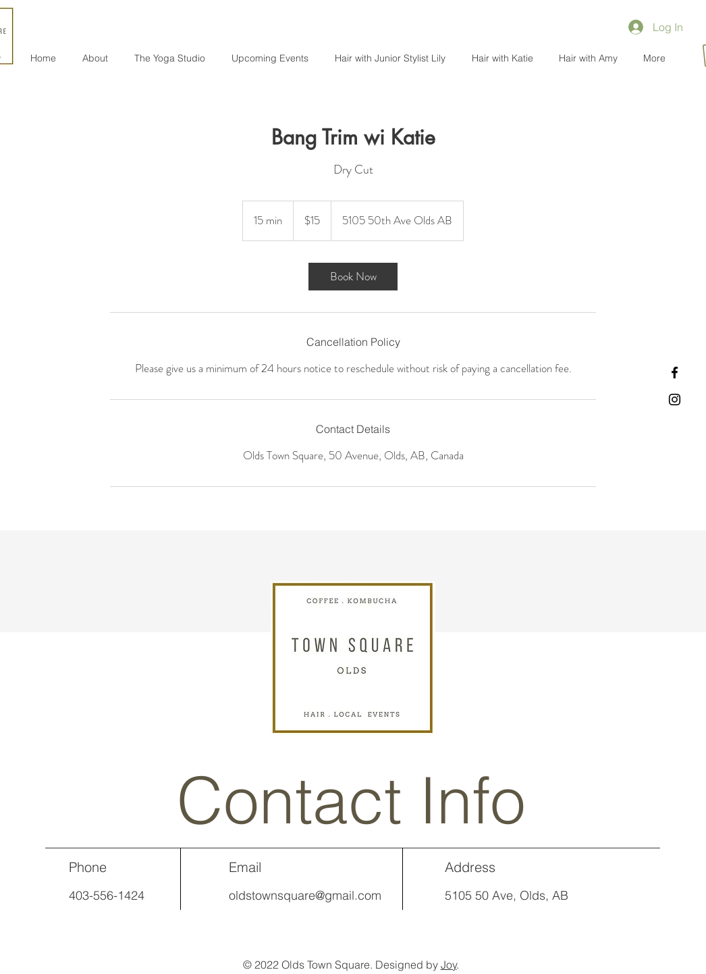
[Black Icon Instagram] (674, 399)
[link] (353, 276)
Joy (449, 964)
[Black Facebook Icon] (674, 372)
